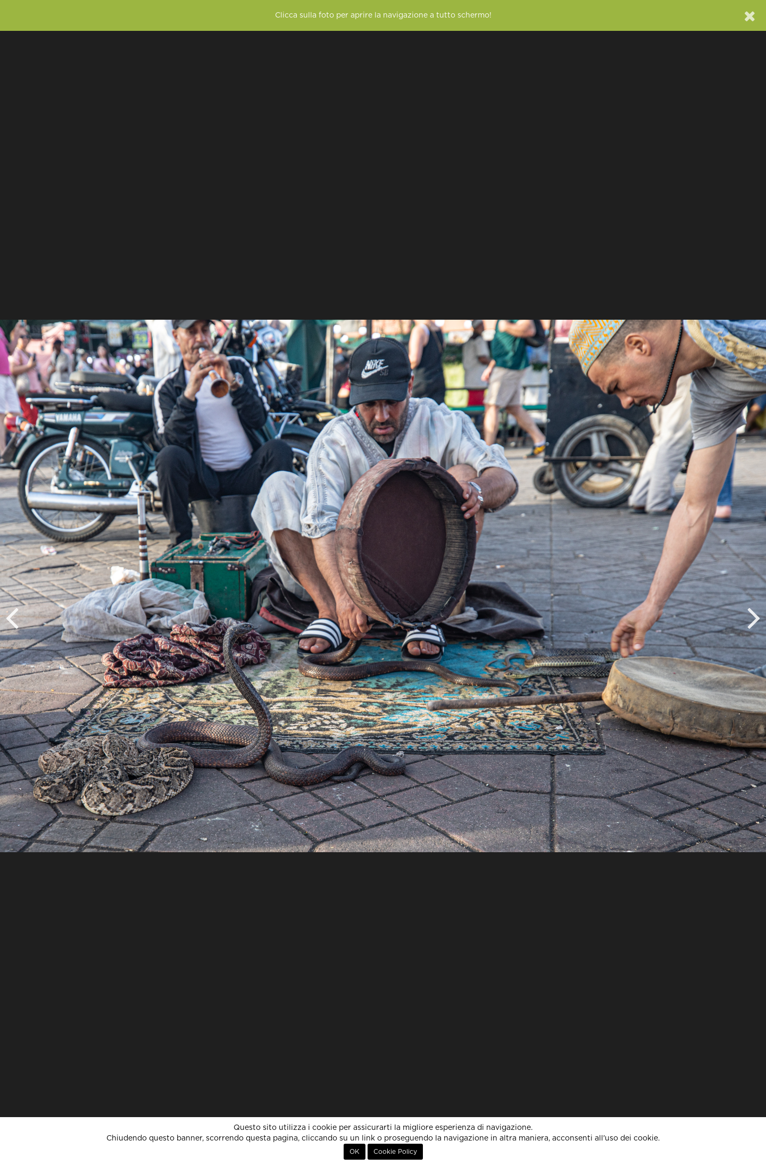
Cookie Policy (395, 1152)
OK (354, 1152)
